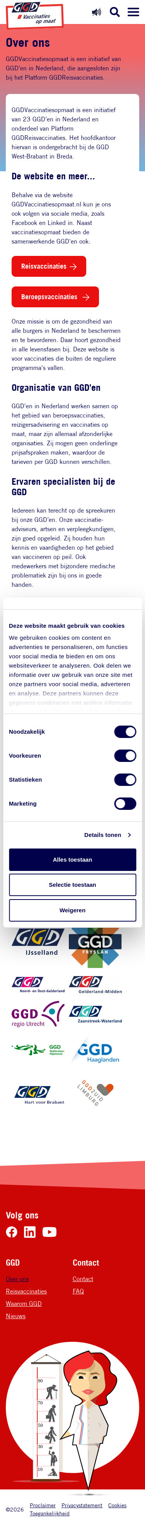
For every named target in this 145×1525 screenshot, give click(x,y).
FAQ (78, 1291)
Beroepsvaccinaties (50, 296)
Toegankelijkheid (50, 1513)
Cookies (117, 1505)
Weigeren (72, 910)
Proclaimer (43, 1505)
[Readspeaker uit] (96, 12)
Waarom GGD (24, 1303)
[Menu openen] (133, 12)
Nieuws (16, 1316)
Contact (83, 1279)
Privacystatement (81, 1505)
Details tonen (102, 835)
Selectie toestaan (72, 884)
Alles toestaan (72, 859)
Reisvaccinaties (44, 266)
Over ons (17, 1279)
